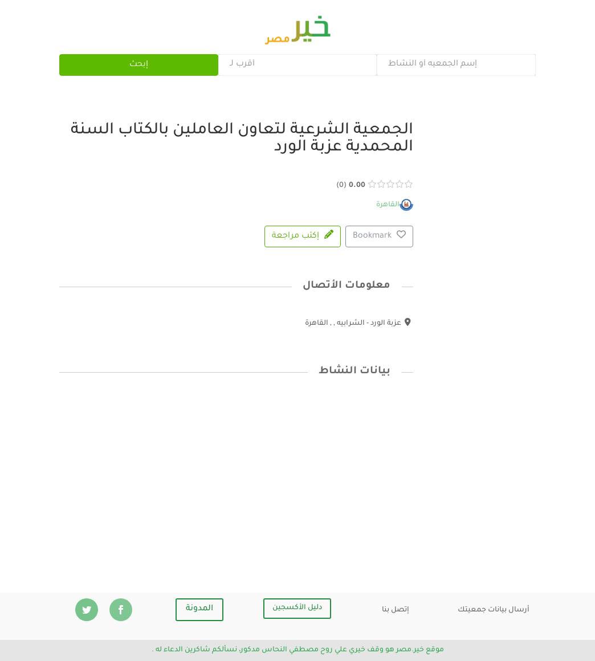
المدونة (199, 609)
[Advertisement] (236, 476)
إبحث (138, 65)
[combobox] (456, 65)
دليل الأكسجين (297, 608)
